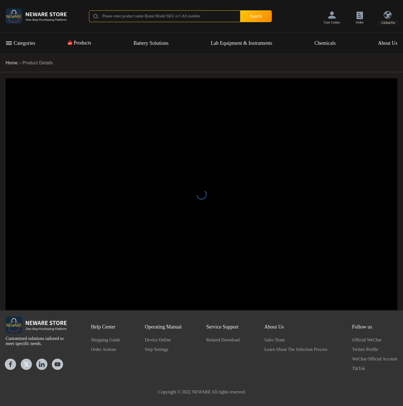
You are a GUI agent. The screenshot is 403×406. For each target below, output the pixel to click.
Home (12, 62)
